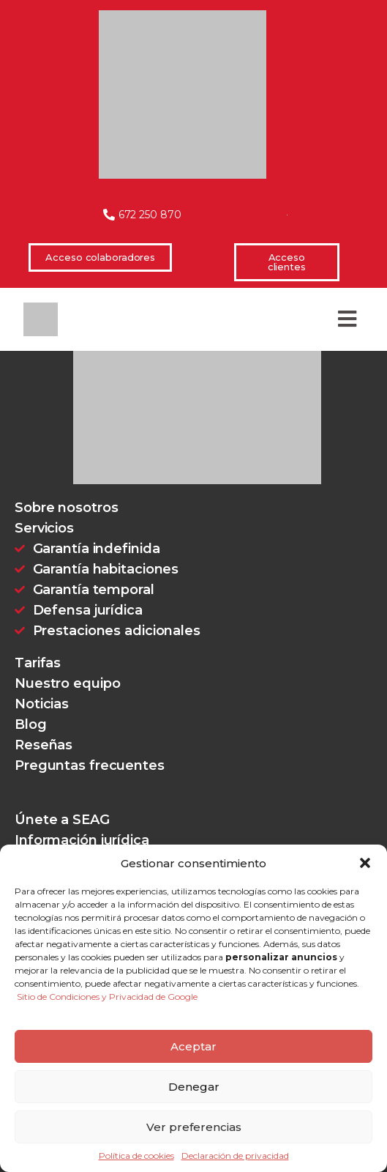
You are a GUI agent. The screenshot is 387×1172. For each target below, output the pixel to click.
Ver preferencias (193, 1127)
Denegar (193, 1087)
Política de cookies (136, 1156)
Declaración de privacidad (235, 1156)
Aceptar (193, 1046)
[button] (365, 863)
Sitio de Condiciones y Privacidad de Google (107, 996)
